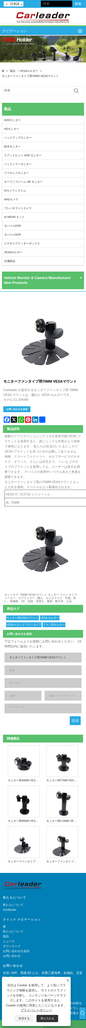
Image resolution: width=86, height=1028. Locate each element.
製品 (12, 70)
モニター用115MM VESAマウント (63, 820)
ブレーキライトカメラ (18, 208)
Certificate (9, 909)
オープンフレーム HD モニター (23, 181)
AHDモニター (12, 120)
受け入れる (47, 1018)
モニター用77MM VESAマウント (63, 780)
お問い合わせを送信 (16, 409)
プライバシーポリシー (36, 1010)
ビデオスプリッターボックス (22, 243)
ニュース (9, 941)
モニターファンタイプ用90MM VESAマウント (63, 861)
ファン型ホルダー (54, 624)
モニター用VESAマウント (22, 617)
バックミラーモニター (18, 164)
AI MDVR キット (14, 217)
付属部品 (9, 261)
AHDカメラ (11, 199)
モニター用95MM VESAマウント (24, 820)
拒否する (24, 1018)
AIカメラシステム (15, 190)
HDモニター (11, 128)
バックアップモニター (18, 137)
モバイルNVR (12, 234)
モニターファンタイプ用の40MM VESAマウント (24, 861)
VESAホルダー (29, 70)
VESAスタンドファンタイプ (23, 624)
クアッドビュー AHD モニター (23, 155)
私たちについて (13, 904)
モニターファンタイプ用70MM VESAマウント (30, 76)
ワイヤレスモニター (16, 172)
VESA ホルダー (49, 617)
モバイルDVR (12, 225)
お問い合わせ (12, 956)
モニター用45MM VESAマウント (24, 780)
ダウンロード (12, 946)
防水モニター (12, 146)
